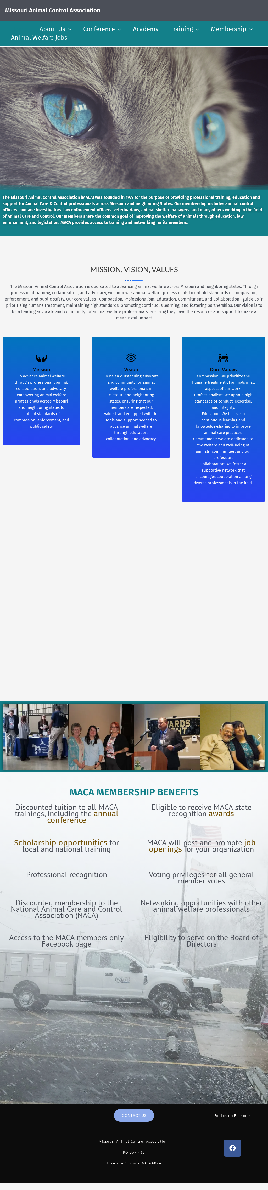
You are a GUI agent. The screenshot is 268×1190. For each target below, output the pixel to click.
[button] (69, 29)
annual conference (82, 817)
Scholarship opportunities (60, 842)
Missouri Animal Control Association (52, 10)
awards (221, 813)
